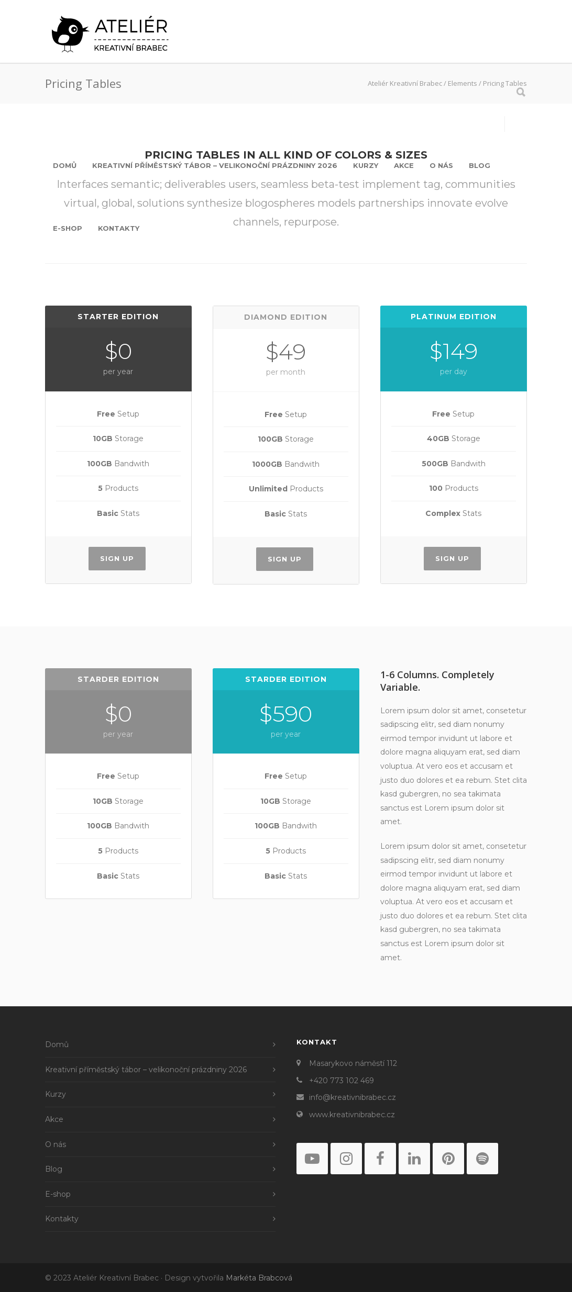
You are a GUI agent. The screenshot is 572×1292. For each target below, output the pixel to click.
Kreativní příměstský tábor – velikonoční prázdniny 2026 (214, 165)
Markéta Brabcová (259, 1278)
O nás (441, 165)
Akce (404, 165)
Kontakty (118, 228)
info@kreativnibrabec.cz (352, 1097)
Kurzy (365, 165)
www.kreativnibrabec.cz (352, 1114)
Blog (479, 165)
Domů (64, 165)
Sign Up (117, 558)
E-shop (67, 228)
